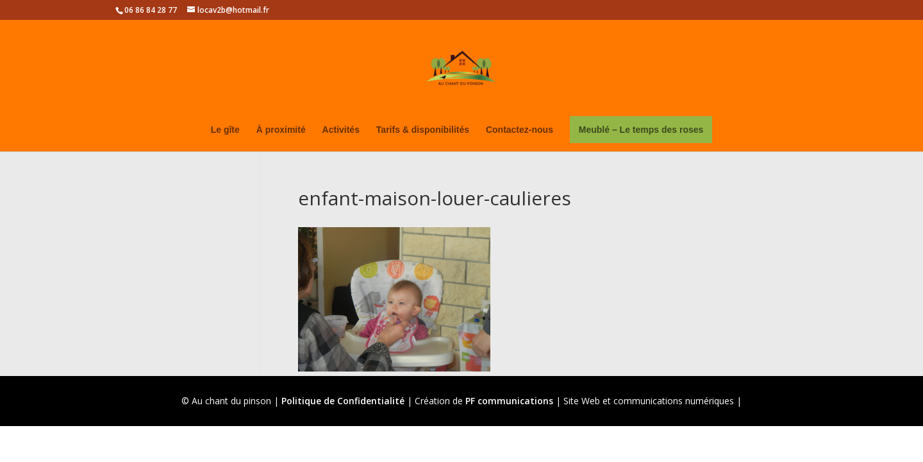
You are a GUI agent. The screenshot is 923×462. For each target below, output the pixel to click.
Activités (341, 130)
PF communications (509, 401)
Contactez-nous (519, 130)
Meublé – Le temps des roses (641, 129)
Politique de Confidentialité (342, 401)
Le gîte (225, 130)
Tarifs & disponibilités (422, 130)
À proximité (281, 130)
